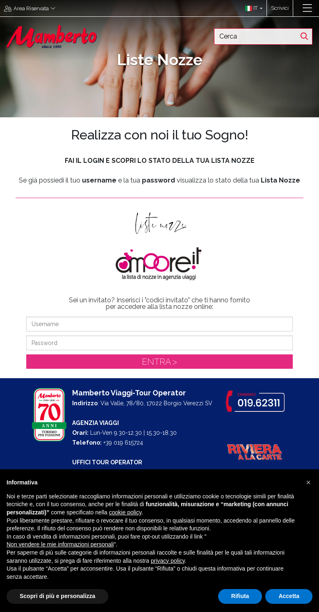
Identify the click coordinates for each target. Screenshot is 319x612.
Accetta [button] (288, 596)
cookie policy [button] (125, 512)
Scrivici (280, 8)
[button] (252, 8)
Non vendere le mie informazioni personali (60, 544)
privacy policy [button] (168, 560)
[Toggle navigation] (307, 8)
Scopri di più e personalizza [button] (57, 596)
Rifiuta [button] (240, 596)
